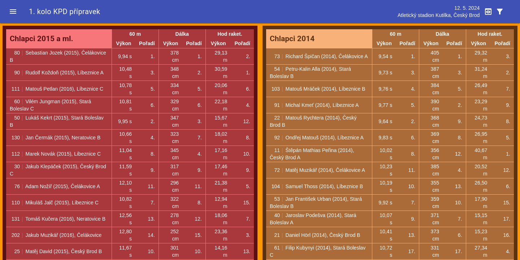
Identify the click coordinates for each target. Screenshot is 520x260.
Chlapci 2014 (292, 38)
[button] (13, 11)
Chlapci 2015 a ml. (41, 38)
